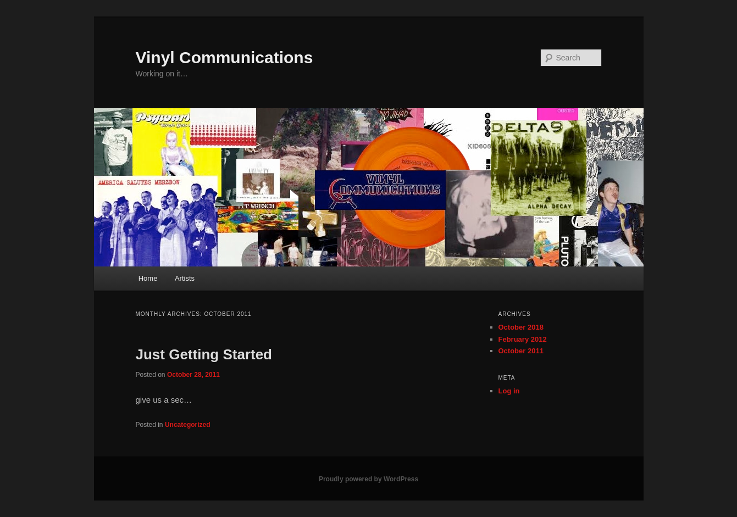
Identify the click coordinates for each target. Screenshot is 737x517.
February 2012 (522, 339)
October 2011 (521, 351)
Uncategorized (187, 425)
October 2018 (521, 327)
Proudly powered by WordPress (368, 479)
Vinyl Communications (224, 57)
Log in (509, 391)
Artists (185, 278)
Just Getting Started (204, 354)
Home (148, 278)
